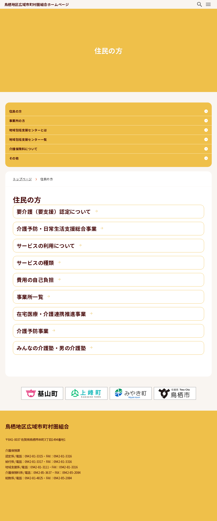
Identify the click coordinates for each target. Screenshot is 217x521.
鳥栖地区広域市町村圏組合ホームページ (36, 4)
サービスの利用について (46, 245)
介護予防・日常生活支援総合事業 (57, 228)
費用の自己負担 (35, 279)
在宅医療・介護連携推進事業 (51, 314)
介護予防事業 (33, 331)
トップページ (22, 179)
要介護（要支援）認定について (54, 211)
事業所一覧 (30, 296)
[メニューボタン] (208, 4)
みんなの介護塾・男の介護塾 (51, 348)
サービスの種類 (35, 262)
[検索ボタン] (199, 4)
